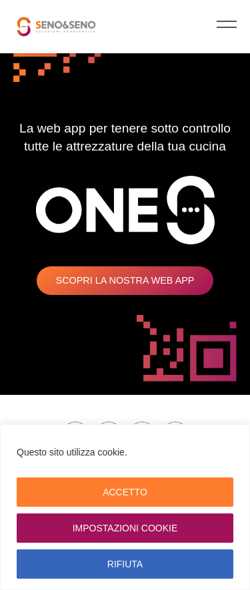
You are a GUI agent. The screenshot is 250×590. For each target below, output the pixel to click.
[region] (125, 507)
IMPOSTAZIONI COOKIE (125, 528)
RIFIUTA (125, 564)
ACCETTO (125, 492)
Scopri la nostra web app (125, 280)
